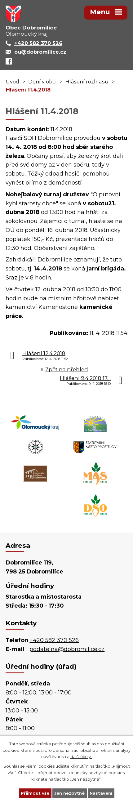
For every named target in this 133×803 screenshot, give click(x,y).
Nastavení (101, 793)
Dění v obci (42, 81)
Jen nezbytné (69, 793)
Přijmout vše (35, 793)
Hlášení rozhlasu (87, 81)
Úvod (12, 81)
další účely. (81, 756)
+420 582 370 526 (54, 640)
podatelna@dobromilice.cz (66, 649)
